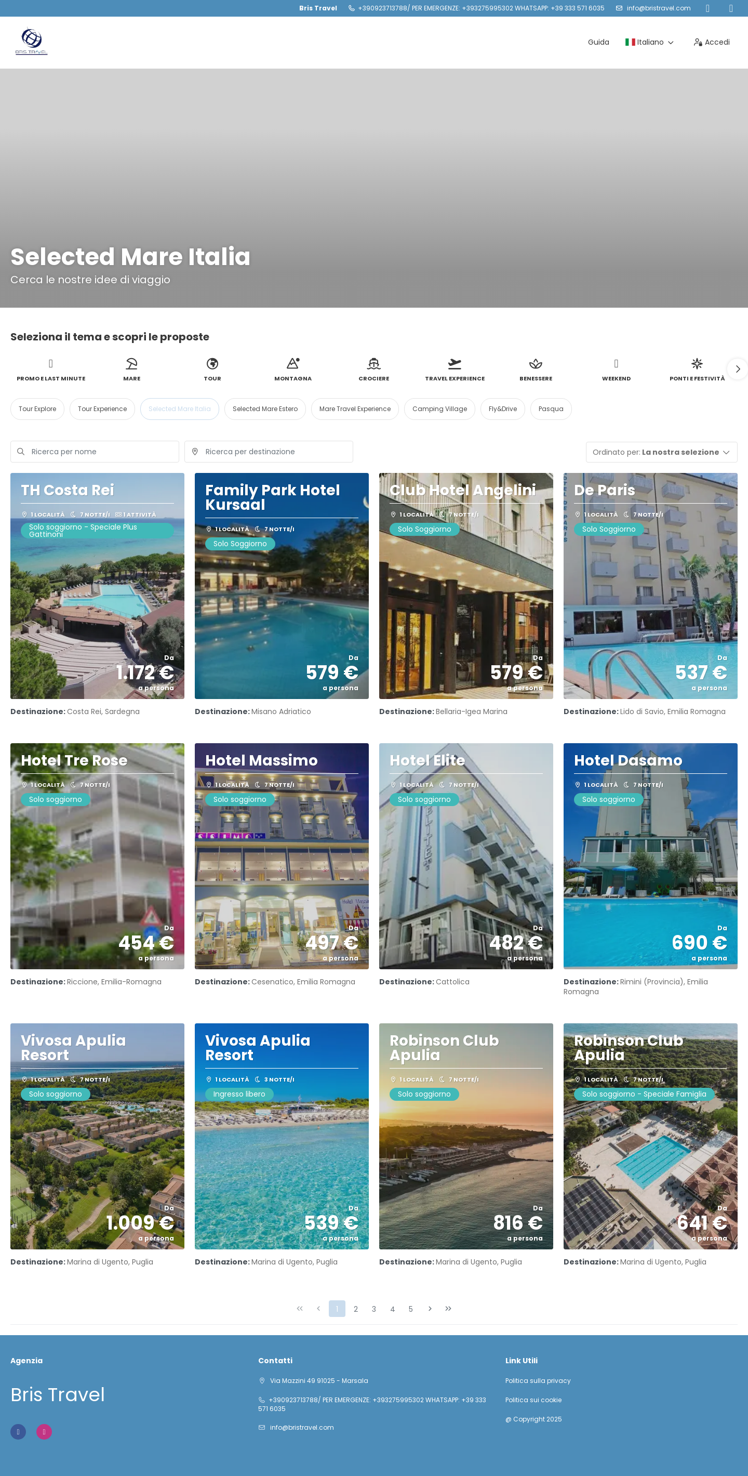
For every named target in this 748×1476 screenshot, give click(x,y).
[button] (737, 369)
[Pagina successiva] (430, 1308)
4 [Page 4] (392, 1309)
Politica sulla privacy (538, 1381)
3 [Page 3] (374, 1309)
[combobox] (268, 452)
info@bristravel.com (658, 8)
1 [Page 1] (337, 1309)
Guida (598, 42)
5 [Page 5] (411, 1309)
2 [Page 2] (356, 1309)
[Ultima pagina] (448, 1308)
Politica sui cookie (533, 1400)
